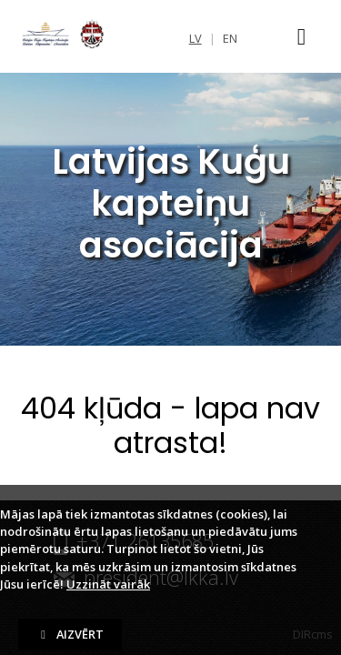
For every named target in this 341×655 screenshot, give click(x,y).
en (230, 38)
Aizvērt (70, 634)
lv (195, 38)
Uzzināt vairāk (108, 584)
